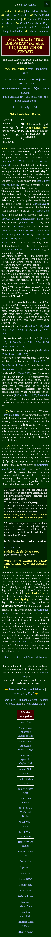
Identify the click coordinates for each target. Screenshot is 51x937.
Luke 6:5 (39, 249)
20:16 (46, 234)
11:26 (46, 342)
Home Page (9, 699)
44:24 (4, 242)
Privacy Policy (25, 931)
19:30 (39, 230)
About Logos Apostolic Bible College (25, 745)
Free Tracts (25, 890)
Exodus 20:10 (10, 218)
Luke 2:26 (16, 330)
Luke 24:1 (43, 161)
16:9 (34, 161)
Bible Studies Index (25, 100)
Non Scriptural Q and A (21, 27)
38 (2, 214)
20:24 (21, 238)
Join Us (25, 873)
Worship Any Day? (23, 693)
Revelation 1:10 (11, 369)
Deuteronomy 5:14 (31, 218)
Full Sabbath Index (36, 11)
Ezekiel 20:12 (24, 234)
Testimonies (25, 884)
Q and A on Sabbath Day (33, 23)
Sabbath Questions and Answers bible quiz (25, 657)
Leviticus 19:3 (27, 230)
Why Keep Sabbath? (17, 15)
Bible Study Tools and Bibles (25, 812)
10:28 (38, 342)
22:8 (29, 238)
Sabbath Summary (38, 31)
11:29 (4, 346)
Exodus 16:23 (28, 222)
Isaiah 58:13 (16, 226)
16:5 (25, 354)
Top (47, 4)
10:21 (4, 334)
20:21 (13, 238)
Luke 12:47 (15, 354)
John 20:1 (7, 164)
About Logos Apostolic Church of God (25, 731)
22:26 (37, 238)
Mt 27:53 (9, 547)
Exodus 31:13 (9, 230)
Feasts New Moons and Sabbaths (26, 689)
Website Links (25, 896)
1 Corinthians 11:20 (25, 395)
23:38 (46, 238)
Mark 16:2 (24, 161)
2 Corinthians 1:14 (16, 468)
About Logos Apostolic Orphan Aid (25, 759)
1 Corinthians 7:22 (37, 330)
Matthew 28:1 (9, 161)
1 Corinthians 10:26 (21, 342)
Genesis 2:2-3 (40, 203)
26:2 (46, 230)
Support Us (25, 867)
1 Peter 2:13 (38, 361)
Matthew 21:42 (34, 326)
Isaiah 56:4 (7, 234)
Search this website (36, 96)
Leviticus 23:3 (41, 210)
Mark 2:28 (26, 249)
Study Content (28, 4)
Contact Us (25, 861)
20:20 (4, 238)
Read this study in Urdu (25, 107)
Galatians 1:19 (16, 346)
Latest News (25, 878)
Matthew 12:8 (10, 249)
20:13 (37, 234)
